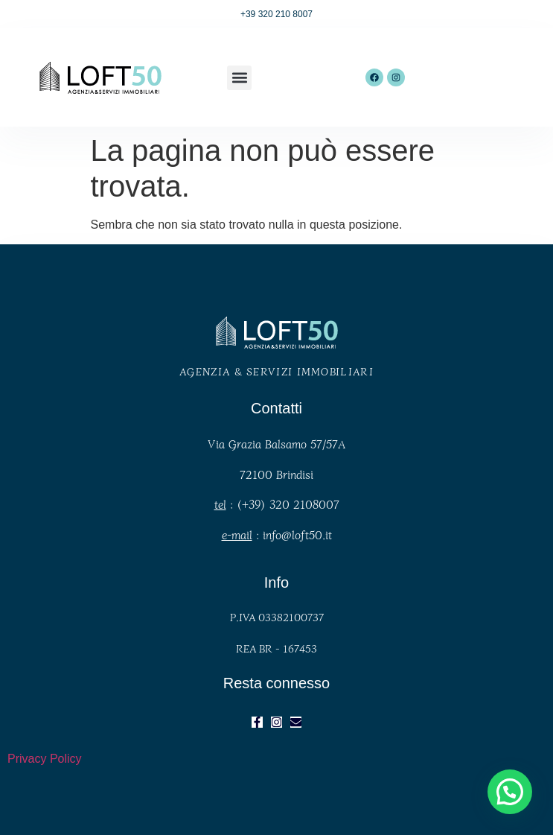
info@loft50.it (297, 534)
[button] (239, 78)
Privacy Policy (44, 758)
